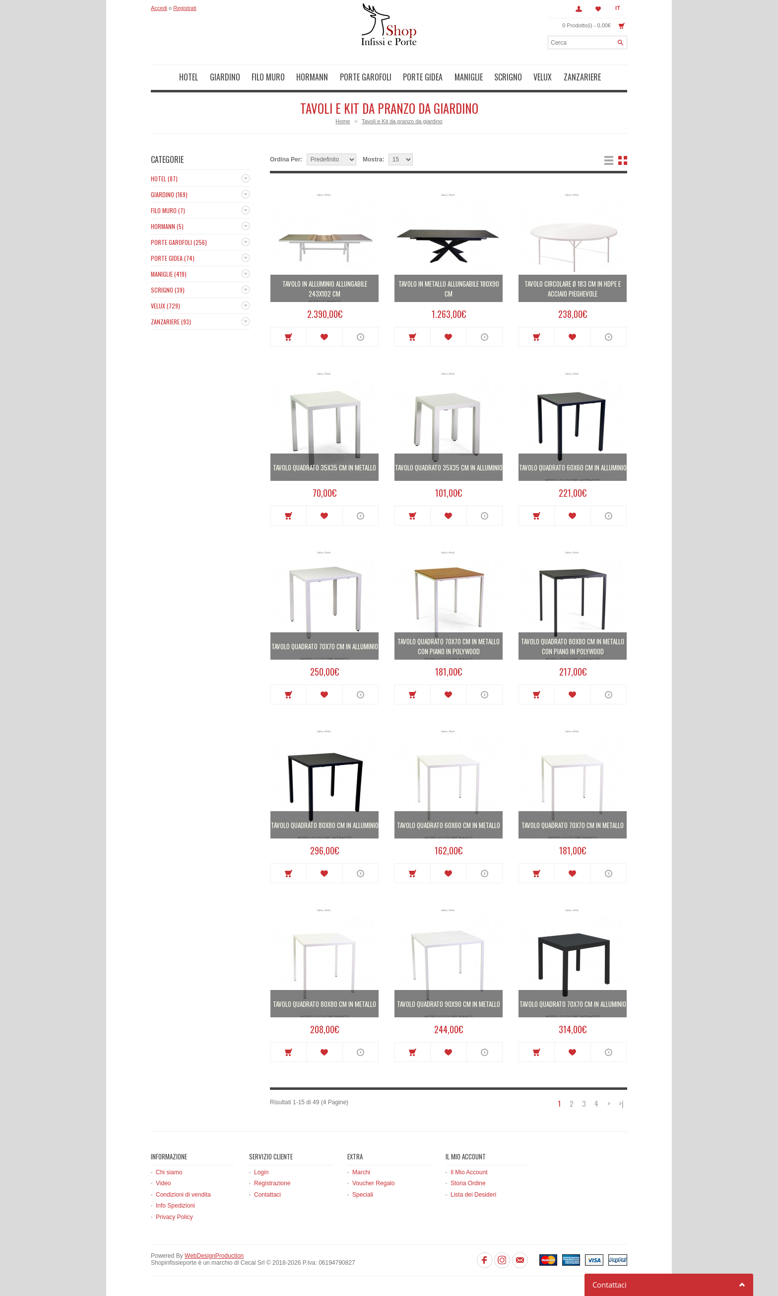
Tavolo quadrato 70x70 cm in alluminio (324, 646)
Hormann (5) (167, 226)
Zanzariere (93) (171, 321)
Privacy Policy (174, 1217)
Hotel (188, 77)
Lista (608, 160)
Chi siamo (169, 1172)
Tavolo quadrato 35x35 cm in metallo (324, 467)
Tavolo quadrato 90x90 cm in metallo (448, 1004)
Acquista (288, 337)
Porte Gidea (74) (172, 258)
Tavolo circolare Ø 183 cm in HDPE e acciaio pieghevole (572, 289)
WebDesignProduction (214, 1255)
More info (360, 337)
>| (621, 1103)
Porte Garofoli (365, 77)
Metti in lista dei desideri (324, 337)
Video (163, 1183)
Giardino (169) (169, 194)
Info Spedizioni (175, 1205)
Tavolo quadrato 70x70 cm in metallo (572, 825)
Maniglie (468, 77)
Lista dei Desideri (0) (598, 9)
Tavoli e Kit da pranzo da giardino (402, 121)
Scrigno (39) (168, 290)
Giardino (225, 77)
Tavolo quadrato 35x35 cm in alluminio (449, 467)
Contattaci (267, 1194)
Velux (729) (165, 306)
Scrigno (508, 77)
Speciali (362, 1194)
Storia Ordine (468, 1183)
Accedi (159, 8)
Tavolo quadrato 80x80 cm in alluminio (325, 825)
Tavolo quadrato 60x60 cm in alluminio (573, 467)
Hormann (312, 77)
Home (342, 121)
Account (578, 9)
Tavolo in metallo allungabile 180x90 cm (448, 289)
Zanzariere (582, 77)
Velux (542, 77)
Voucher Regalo (373, 1183)
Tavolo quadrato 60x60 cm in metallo (448, 825)
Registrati (184, 8)
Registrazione (272, 1183)
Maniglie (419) (169, 274)
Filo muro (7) (168, 210)
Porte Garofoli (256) (179, 242)
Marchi (361, 1172)
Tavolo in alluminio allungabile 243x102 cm (324, 289)
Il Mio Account (469, 1172)
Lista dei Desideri (473, 1194)
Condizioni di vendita (183, 1194)
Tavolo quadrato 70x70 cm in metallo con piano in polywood (448, 646)
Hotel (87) (164, 178)
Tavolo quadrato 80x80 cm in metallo (324, 1004)
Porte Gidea (423, 77)
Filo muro (268, 77)
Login (261, 1172)
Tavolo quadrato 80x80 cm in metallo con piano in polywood (572, 646)
